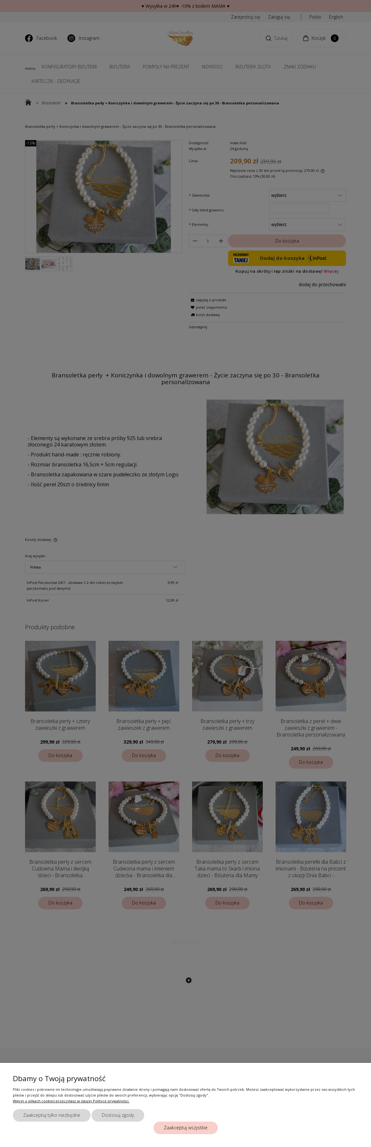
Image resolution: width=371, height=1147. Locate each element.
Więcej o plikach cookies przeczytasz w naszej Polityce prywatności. (71, 1100)
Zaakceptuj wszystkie (186, 1128)
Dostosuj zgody (118, 1115)
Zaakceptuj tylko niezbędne (51, 1115)
